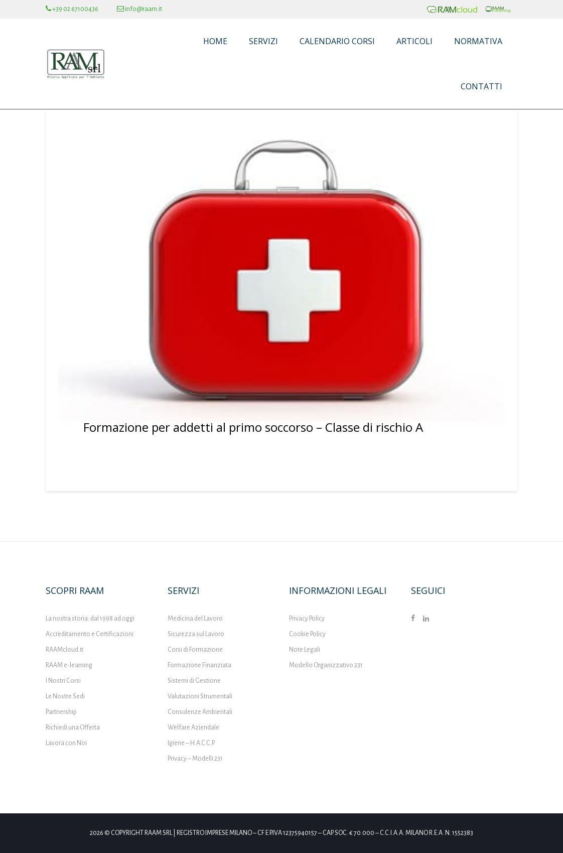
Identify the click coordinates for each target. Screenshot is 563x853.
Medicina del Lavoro (195, 618)
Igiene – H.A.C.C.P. (191, 743)
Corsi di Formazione (195, 649)
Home (215, 41)
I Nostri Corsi (63, 680)
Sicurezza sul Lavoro (196, 634)
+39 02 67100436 (72, 9)
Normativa (478, 41)
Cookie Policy (307, 634)
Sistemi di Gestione (194, 680)
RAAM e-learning (69, 665)
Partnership (61, 711)
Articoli (414, 41)
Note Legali (304, 649)
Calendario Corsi (337, 41)
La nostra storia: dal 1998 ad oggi (90, 618)
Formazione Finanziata (199, 665)
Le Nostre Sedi (65, 696)
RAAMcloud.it (64, 649)
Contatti (481, 86)
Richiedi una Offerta (73, 727)
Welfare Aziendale (193, 727)
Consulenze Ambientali (200, 711)
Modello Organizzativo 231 (326, 665)
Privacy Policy (307, 618)
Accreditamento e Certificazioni (89, 634)
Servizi (263, 41)
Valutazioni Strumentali (200, 696)
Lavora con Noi (66, 743)
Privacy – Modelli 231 (195, 758)
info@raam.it (139, 9)
